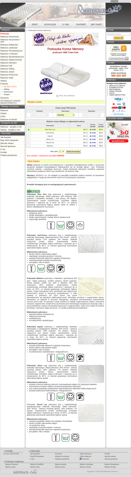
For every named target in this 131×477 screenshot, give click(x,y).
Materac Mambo (60, 464)
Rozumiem (114, 1)
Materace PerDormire (9, 75)
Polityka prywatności (9, 155)
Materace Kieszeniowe (10, 37)
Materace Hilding (7, 69)
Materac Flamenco (11, 464)
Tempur (7, 94)
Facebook (84, 459)
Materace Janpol (7, 72)
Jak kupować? (35, 454)
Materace (4, 110)
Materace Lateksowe (9, 48)
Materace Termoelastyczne (11, 51)
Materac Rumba (110, 467)
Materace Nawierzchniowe (11, 60)
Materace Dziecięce (9, 63)
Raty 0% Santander (37, 456)
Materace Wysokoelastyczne (12, 57)
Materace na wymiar (9, 119)
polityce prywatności (103, 1)
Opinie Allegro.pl (85, 456)
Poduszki (4, 84)
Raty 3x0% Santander (9, 140)
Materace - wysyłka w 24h (11, 127)
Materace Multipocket (9, 45)
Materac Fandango (86, 464)
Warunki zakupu (7, 143)
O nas (3, 149)
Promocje (58, 454)
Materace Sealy (7, 78)
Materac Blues (60, 467)
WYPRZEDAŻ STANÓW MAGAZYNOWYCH (10, 102)
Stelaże (4, 81)
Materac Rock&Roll (37, 464)
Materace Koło (6, 66)
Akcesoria (5, 98)
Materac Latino (10, 467)
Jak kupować (6, 137)
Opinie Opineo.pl (85, 454)
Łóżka (3, 116)
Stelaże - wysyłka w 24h (10, 130)
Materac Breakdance (112, 464)
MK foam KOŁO (10, 87)
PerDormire (8, 92)
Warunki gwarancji (8, 146)
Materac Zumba (85, 467)
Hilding (6, 89)
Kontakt (4, 152)
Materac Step (35, 467)
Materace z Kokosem (9, 54)
